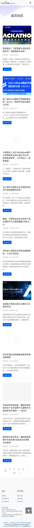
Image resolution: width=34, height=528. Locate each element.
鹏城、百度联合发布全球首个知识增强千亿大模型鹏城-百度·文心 (17, 222)
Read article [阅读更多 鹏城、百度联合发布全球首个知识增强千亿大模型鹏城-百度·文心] (7, 242)
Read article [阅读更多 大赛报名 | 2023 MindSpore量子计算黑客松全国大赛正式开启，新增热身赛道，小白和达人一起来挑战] (7, 178)
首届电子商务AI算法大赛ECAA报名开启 (16, 305)
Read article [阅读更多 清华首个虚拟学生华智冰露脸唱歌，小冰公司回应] (7, 274)
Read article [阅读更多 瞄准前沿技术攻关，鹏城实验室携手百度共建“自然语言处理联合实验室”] (7, 460)
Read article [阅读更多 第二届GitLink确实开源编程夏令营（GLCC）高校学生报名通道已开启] (7, 122)
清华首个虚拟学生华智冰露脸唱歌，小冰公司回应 (17, 252)
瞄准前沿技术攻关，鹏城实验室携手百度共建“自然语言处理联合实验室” (17, 440)
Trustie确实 (25, 526)
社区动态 (20, 496)
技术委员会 (5, 498)
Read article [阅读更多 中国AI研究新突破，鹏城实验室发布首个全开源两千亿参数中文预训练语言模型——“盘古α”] (7, 428)
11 (14, 473)
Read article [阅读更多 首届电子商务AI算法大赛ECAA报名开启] (7, 324)
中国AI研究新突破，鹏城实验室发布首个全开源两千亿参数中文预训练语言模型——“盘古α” (17, 408)
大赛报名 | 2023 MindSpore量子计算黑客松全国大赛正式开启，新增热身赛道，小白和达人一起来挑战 (17, 156)
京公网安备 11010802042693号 (20, 524)
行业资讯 (20, 501)
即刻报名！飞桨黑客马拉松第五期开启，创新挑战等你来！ (17, 49)
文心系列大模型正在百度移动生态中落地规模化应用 (17, 188)
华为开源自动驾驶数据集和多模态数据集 (17, 355)
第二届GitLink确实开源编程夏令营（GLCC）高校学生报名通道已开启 (17, 102)
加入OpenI (5, 501)
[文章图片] (17, 35)
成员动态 (5, 55)
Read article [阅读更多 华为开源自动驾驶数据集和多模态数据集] (7, 375)
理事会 (4, 496)
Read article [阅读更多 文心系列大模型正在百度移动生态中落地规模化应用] (7, 210)
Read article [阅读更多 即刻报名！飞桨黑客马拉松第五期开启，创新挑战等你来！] (7, 69)
